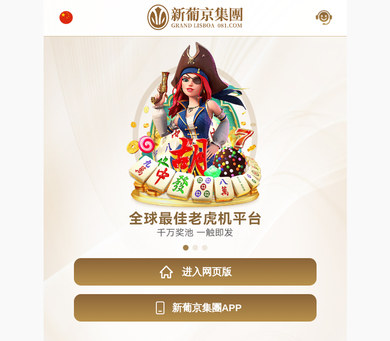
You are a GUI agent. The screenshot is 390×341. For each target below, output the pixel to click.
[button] (186, 248)
